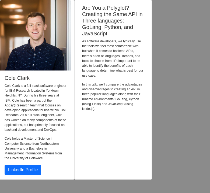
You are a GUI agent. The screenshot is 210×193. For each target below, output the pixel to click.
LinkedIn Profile (23, 170)
